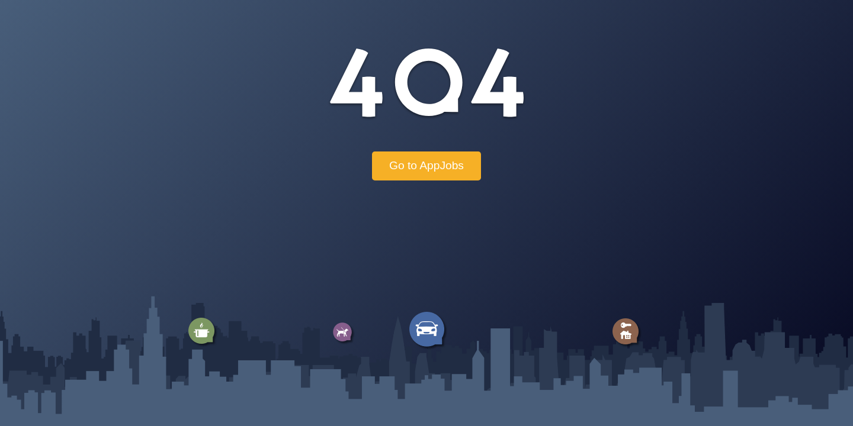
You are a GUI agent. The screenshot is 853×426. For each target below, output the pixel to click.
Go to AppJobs (426, 165)
